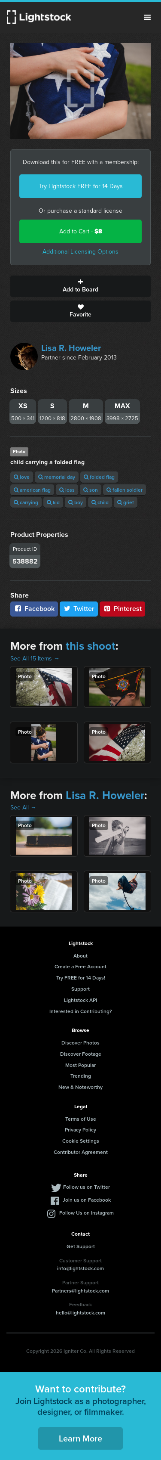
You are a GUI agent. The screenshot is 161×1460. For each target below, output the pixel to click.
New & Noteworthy (80, 1087)
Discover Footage (80, 1053)
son (90, 489)
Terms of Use (80, 1118)
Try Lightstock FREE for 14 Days (81, 186)
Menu (147, 17)
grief (125, 502)
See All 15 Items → (35, 658)
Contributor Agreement (81, 1152)
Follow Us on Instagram (86, 1212)
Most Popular (80, 1065)
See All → (23, 807)
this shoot (90, 646)
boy (75, 502)
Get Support (81, 1246)
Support (80, 988)
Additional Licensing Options (80, 251)
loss (67, 489)
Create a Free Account (80, 966)
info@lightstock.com (80, 1268)
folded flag (99, 476)
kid (53, 502)
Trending (80, 1075)
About (80, 955)
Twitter (79, 609)
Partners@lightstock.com (80, 1290)
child (100, 502)
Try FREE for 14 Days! (80, 977)
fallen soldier (124, 489)
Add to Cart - (80, 231)
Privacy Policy (80, 1129)
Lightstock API (80, 1000)
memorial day (56, 476)
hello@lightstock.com (80, 1312)
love (22, 476)
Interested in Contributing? (80, 1011)
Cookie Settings (80, 1140)
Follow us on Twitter (86, 1186)
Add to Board (80, 286)
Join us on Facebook (87, 1199)
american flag (32, 489)
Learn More (80, 1438)
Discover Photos (80, 1042)
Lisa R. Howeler (71, 347)
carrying (26, 502)
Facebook (34, 609)
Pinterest (122, 609)
